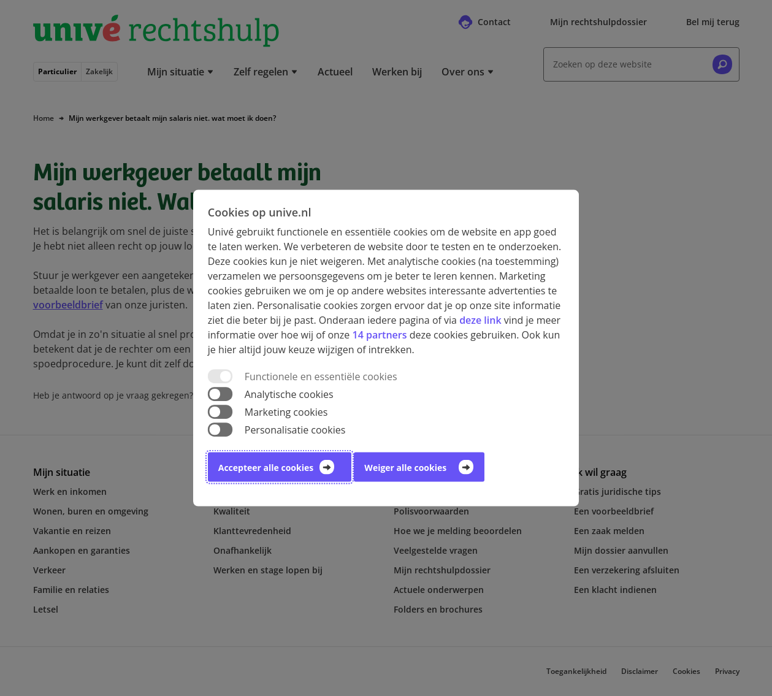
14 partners (379, 334)
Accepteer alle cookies (265, 467)
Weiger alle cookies (405, 467)
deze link (480, 319)
